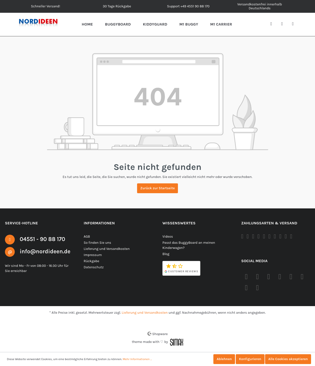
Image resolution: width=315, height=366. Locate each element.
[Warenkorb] (294, 24)
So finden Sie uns (97, 242)
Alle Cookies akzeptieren (287, 359)
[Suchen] (273, 24)
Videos (167, 236)
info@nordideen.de (46, 251)
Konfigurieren (248, 359)
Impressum (92, 255)
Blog (165, 254)
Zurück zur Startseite (157, 188)
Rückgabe (91, 261)
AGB (87, 236)
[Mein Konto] (284, 24)
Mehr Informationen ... (135, 359)
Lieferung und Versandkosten (106, 249)
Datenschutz (93, 267)
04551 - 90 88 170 (44, 239)
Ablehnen (222, 359)
